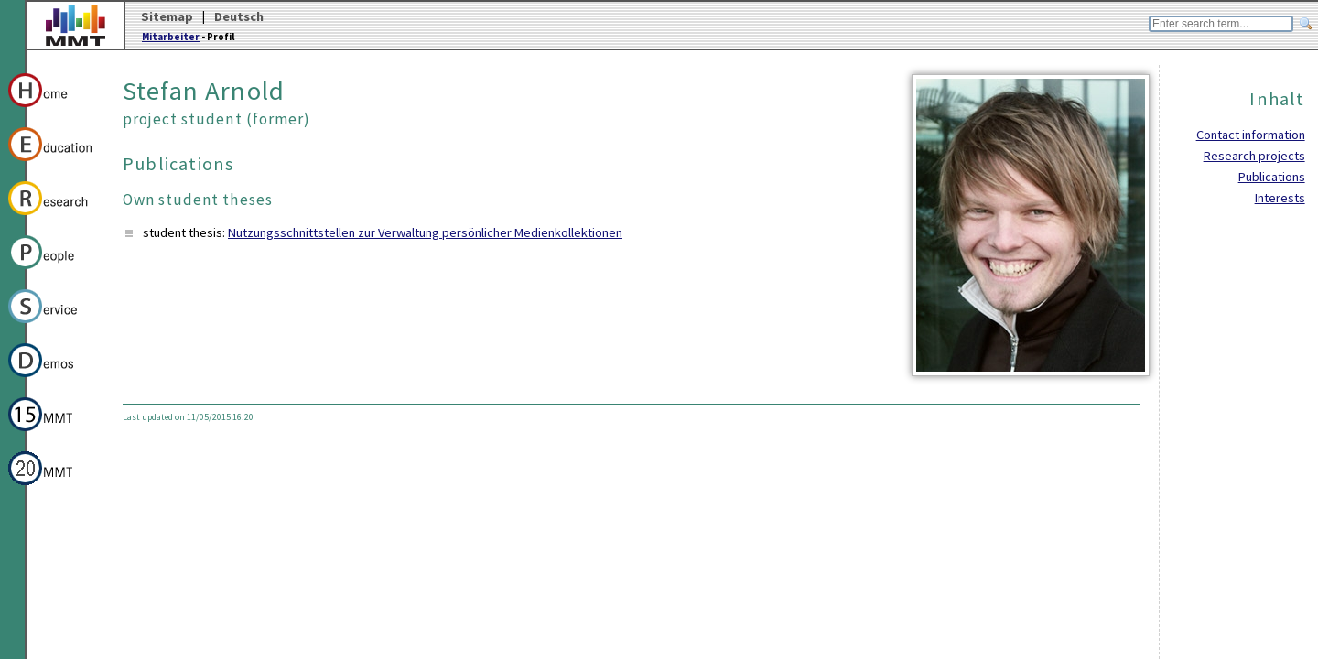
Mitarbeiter (171, 36)
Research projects (1254, 155)
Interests (1280, 197)
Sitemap (167, 16)
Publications (1271, 176)
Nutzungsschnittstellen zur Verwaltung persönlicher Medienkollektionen (425, 232)
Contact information (1250, 134)
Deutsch (239, 16)
